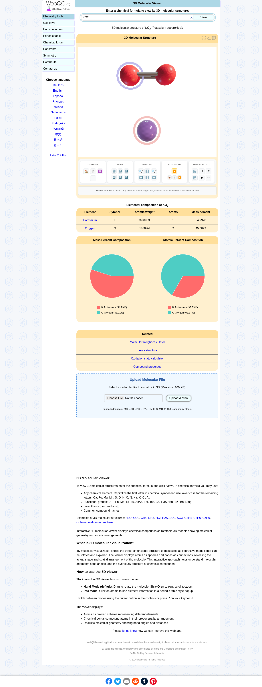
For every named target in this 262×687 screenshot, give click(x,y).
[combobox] (147, 17)
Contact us (50, 68)
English (58, 90)
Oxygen (90, 228)
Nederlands (58, 112)
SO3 (180, 517)
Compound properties (147, 366)
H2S (165, 517)
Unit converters (53, 29)
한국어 (58, 145)
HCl (158, 517)
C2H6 (197, 517)
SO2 (172, 517)
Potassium (90, 220)
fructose (107, 522)
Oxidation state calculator (147, 358)
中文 (58, 134)
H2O (129, 517)
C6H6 (206, 517)
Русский (58, 128)
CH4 (144, 517)
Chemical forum (53, 42)
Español (58, 96)
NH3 (151, 517)
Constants (49, 49)
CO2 (136, 517)
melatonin (94, 522)
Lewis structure (147, 350)
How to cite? (58, 155)
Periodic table (52, 35)
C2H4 (188, 517)
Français (58, 101)
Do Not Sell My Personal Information (147, 653)
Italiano (58, 107)
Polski (58, 117)
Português (58, 123)
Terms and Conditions (163, 649)
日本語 (58, 139)
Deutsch (58, 85)
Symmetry (49, 55)
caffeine (81, 522)
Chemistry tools (53, 16)
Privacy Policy (185, 649)
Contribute (50, 62)
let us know (129, 630)
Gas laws (49, 22)
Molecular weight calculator (147, 342)
